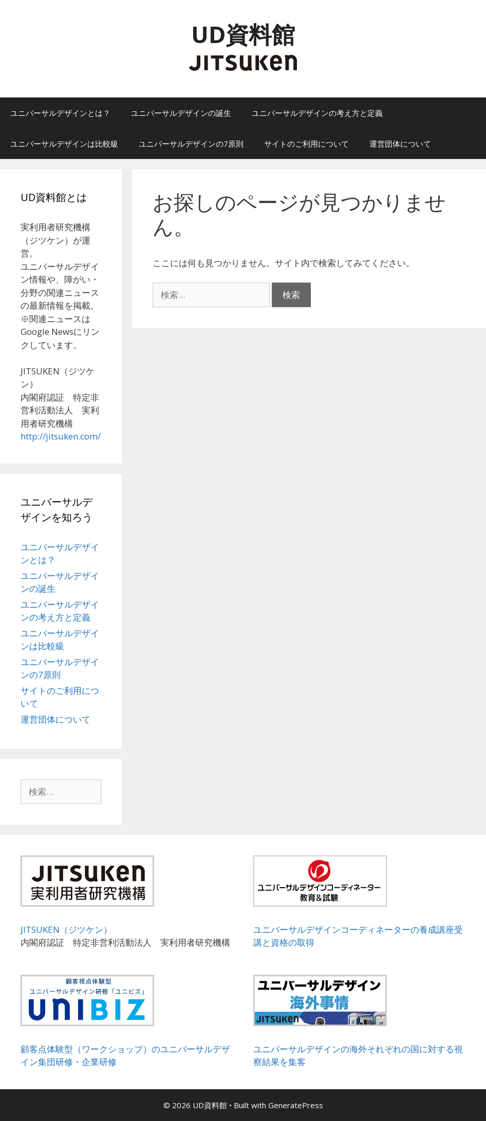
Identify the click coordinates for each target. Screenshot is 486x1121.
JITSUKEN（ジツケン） (66, 929)
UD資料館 (243, 34)
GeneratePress (295, 1105)
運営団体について (400, 143)
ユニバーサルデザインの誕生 (181, 113)
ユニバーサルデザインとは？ (60, 113)
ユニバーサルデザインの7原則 (191, 143)
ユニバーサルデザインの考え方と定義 (317, 113)
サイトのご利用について (306, 143)
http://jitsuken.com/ (61, 436)
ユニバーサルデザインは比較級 (64, 143)
